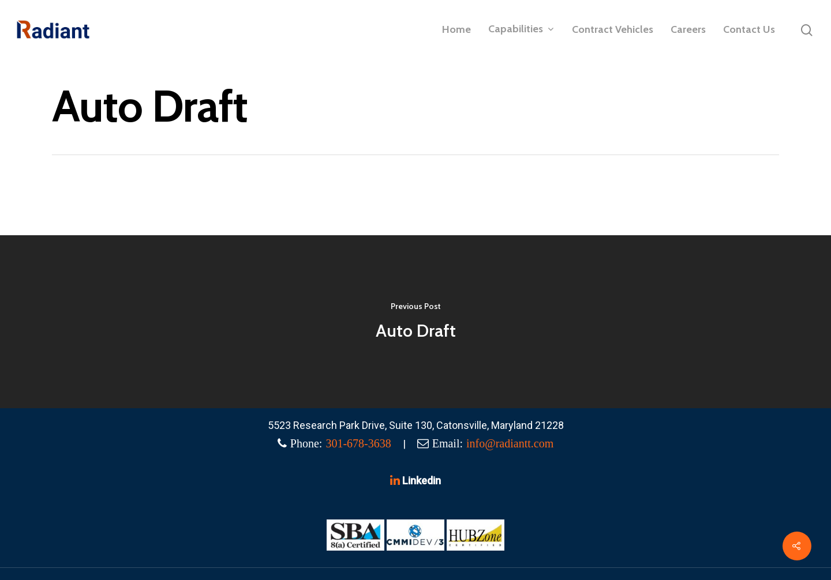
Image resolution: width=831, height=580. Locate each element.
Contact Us (749, 29)
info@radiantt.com (509, 443)
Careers (688, 29)
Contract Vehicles (612, 29)
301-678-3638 (358, 443)
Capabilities (520, 29)
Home (456, 29)
